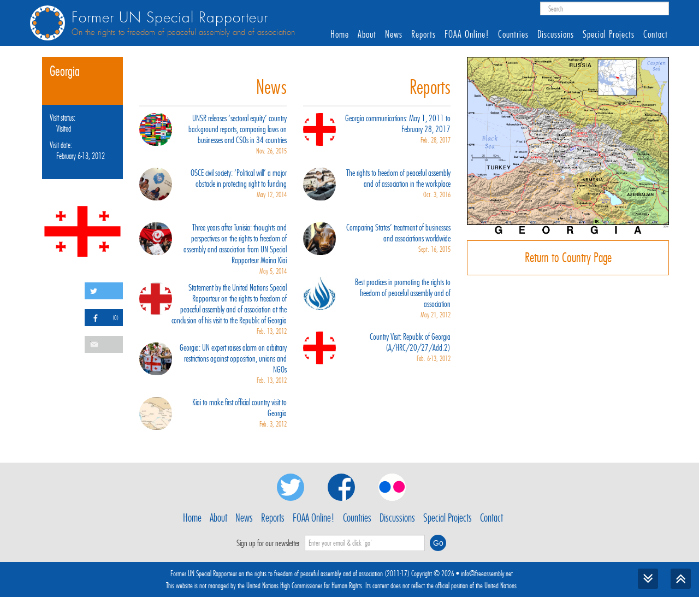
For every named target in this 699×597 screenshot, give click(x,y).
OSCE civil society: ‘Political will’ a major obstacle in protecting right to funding (213, 184)
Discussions (555, 34)
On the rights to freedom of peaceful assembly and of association (183, 32)
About (367, 34)
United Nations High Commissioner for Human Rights (304, 585)
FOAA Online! (467, 34)
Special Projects (609, 34)
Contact (655, 34)
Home (339, 34)
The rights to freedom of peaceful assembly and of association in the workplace (377, 184)
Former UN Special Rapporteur (170, 18)
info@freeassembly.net (487, 573)
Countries (513, 34)
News (393, 34)
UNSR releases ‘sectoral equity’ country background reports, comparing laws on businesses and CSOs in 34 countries (213, 135)
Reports (423, 34)
